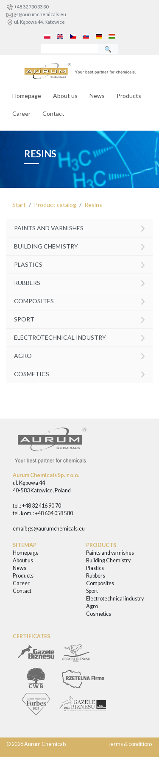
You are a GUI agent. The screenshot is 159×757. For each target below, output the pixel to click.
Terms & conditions (130, 744)
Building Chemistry (79, 245)
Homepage (26, 95)
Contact (53, 113)
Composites (79, 300)
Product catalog (55, 204)
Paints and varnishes (79, 227)
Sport (79, 318)
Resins (93, 204)
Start (19, 204)
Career (21, 113)
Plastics (79, 263)
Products (129, 95)
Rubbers (79, 282)
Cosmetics (79, 373)
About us (65, 95)
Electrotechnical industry (79, 336)
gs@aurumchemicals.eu (40, 14)
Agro (79, 354)
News (97, 95)
